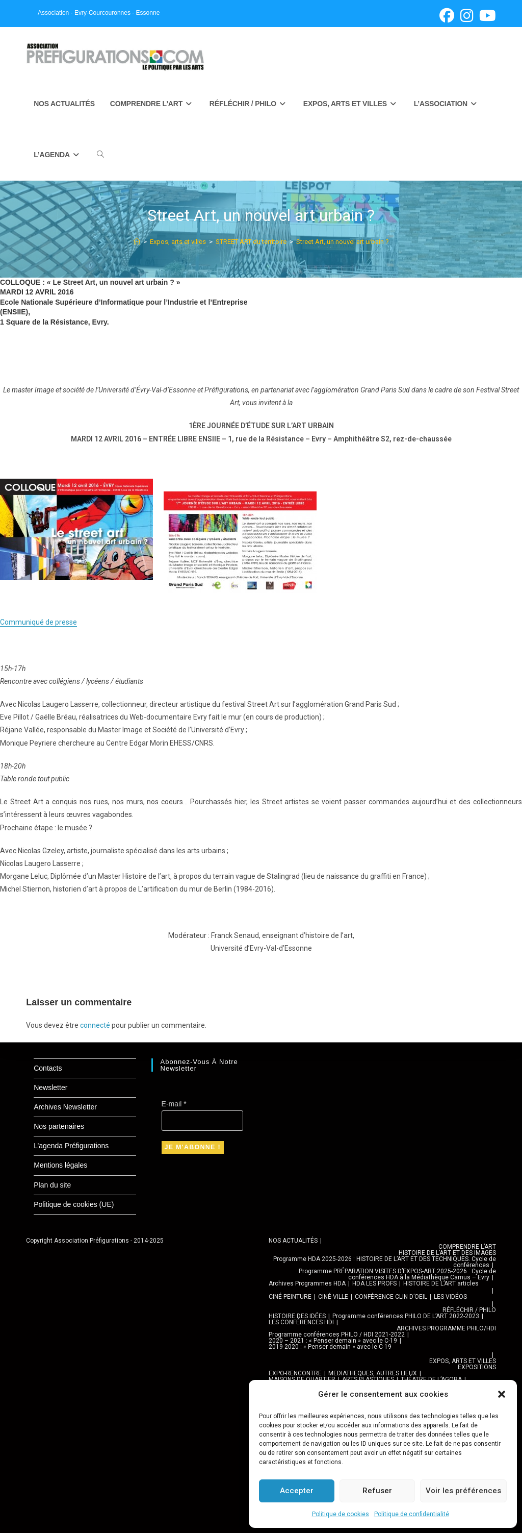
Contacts (48, 1068)
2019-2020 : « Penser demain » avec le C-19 (330, 1346)
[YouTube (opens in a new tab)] (486, 15)
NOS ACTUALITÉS (293, 1240)
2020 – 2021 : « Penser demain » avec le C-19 (333, 1340)
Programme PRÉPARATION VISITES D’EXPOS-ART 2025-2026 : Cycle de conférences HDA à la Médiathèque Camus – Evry (397, 1274)
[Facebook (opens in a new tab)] (446, 15)
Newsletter (50, 1087)
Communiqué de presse (38, 622)
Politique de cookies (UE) (74, 1204)
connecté (95, 1025)
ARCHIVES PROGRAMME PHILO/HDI (446, 1328)
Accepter (297, 1490)
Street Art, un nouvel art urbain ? (342, 241)
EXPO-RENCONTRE (295, 1373)
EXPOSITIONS (477, 1367)
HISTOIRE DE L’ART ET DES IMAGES (447, 1252)
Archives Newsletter (65, 1107)
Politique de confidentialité (411, 1514)
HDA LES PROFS (374, 1283)
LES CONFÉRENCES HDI (301, 1322)
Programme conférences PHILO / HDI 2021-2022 (337, 1334)
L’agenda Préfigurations (71, 1146)
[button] (502, 1394)
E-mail (174, 1104)
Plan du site (52, 1185)
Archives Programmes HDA (307, 1283)
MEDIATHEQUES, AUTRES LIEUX (372, 1373)
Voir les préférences (463, 1490)
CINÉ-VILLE (333, 1296)
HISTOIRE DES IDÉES (297, 1316)
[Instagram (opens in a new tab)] (466, 15)
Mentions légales (60, 1165)
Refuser (377, 1490)
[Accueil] (137, 241)
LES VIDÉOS (450, 1296)
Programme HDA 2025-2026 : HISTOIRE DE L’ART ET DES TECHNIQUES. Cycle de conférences (384, 1262)
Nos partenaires (59, 1126)
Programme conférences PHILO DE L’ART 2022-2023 (405, 1316)
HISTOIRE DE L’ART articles (441, 1283)
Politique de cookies (340, 1514)
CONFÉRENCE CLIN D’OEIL (391, 1296)
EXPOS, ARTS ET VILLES (462, 1361)
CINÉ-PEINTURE (290, 1296)
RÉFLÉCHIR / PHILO (469, 1310)
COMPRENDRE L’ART (467, 1246)
